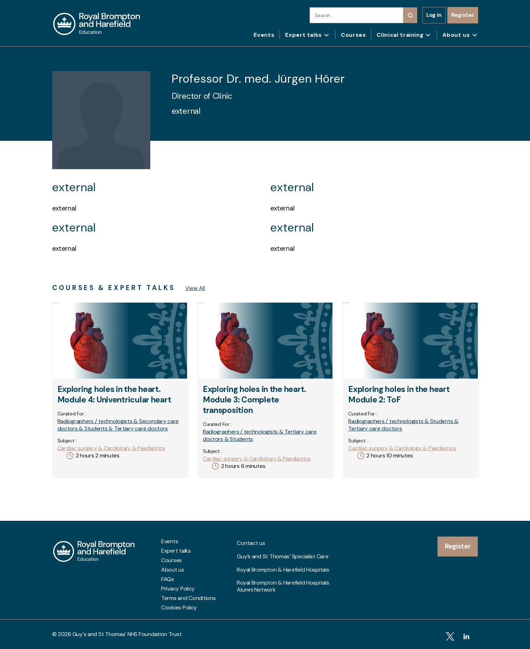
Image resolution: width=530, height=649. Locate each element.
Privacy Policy (178, 588)
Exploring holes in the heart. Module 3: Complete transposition (254, 399)
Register (462, 15)
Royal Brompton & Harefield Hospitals (283, 560)
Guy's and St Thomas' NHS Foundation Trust (127, 634)
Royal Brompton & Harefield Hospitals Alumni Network (283, 572)
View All (195, 288)
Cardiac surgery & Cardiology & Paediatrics (111, 448)
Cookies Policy (179, 607)
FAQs (167, 579)
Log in (434, 15)
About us (456, 35)
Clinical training (400, 35)
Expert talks (303, 35)
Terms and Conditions (188, 598)
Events (264, 35)
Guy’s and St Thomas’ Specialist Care (282, 550)
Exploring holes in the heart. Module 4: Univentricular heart (114, 394)
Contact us (251, 541)
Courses (353, 35)
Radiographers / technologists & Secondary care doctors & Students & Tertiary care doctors (118, 424)
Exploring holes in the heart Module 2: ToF (398, 394)
